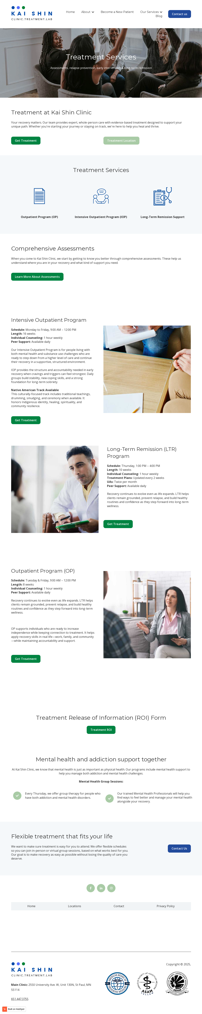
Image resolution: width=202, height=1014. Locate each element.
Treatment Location (121, 141)
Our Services (149, 12)
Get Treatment (26, 141)
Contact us (179, 14)
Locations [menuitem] (74, 906)
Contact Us (179, 848)
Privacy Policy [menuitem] (166, 906)
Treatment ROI (101, 730)
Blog (159, 16)
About (85, 12)
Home (70, 12)
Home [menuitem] (31, 906)
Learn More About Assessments (37, 277)
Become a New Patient (117, 12)
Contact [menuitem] (119, 906)
